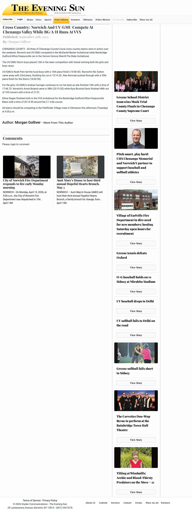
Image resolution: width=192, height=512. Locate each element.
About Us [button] (91, 503)
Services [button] (115, 503)
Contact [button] (127, 503)
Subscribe (7, 19)
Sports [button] (48, 20)
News (38, 20)
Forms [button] (139, 503)
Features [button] (75, 20)
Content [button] (103, 503)
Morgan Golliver (28, 122)
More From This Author (58, 122)
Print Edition (61, 20)
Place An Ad (146, 20)
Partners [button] (166, 503)
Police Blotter (103, 20)
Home (30, 20)
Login (20, 19)
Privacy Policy (49, 500)
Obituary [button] (88, 20)
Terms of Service (32, 500)
